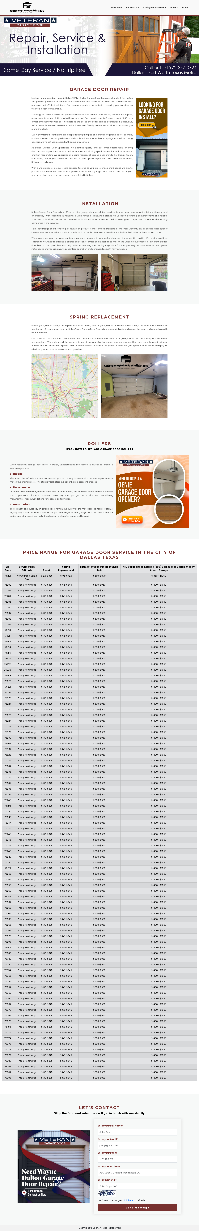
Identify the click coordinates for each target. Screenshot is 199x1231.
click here (128, 1200)
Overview (116, 7)
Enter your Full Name (110, 1125)
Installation (132, 7)
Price (185, 7)
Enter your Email (108, 1139)
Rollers (174, 7)
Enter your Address (109, 1166)
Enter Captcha (107, 1180)
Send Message (137, 1207)
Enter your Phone (107, 1152)
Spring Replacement (154, 7)
